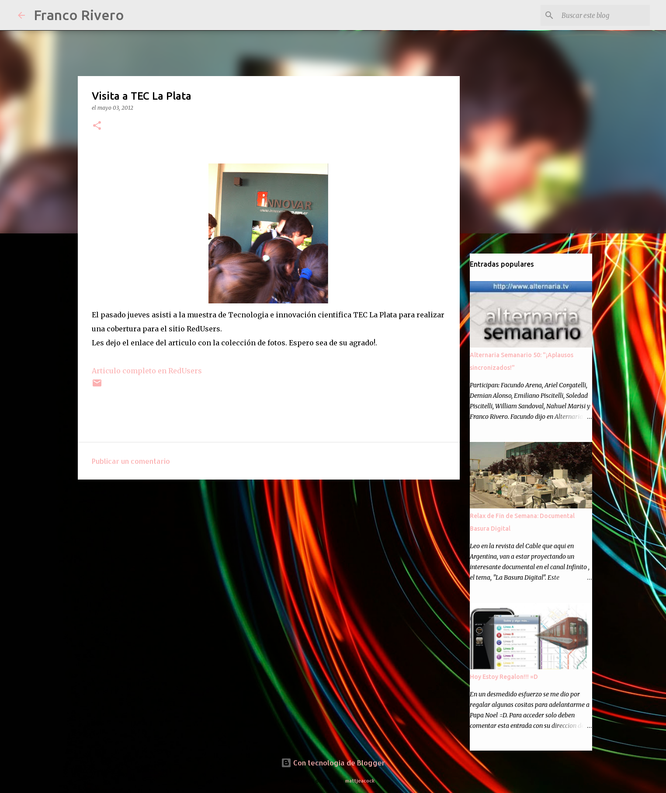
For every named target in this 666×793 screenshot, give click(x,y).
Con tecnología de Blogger (333, 762)
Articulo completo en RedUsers (147, 370)
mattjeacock (360, 780)
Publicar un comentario (131, 461)
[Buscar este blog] (604, 15)
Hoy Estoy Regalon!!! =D (504, 676)
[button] (97, 126)
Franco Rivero (79, 15)
